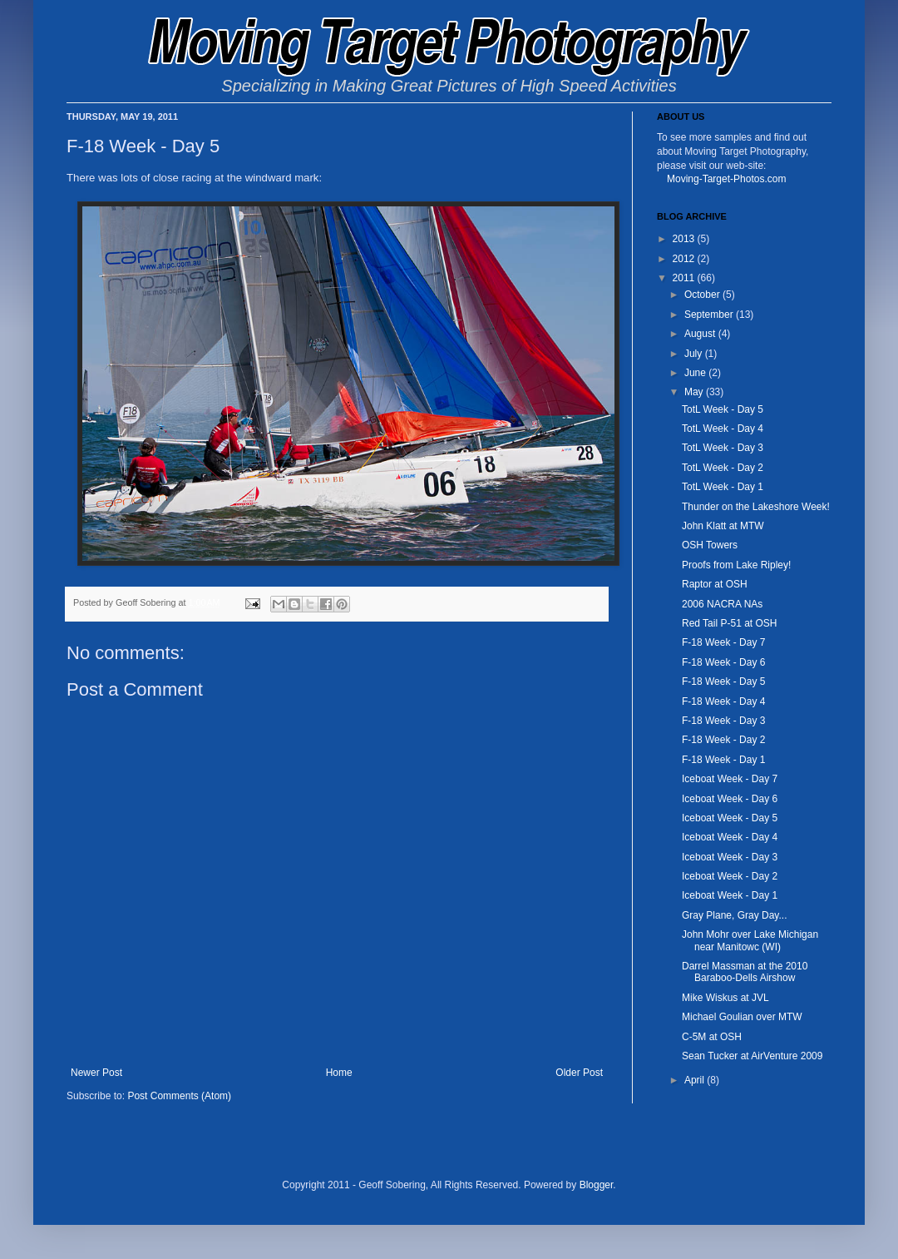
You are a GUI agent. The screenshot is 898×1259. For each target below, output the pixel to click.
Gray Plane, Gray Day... (734, 915)
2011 (685, 278)
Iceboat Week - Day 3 (729, 857)
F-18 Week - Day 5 (723, 681)
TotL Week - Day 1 (722, 487)
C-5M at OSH (712, 1037)
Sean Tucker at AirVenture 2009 (752, 1056)
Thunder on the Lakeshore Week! (756, 507)
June (696, 373)
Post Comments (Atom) (179, 1096)
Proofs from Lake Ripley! (736, 565)
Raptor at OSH (715, 584)
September (710, 314)
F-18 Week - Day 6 (723, 662)
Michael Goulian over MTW (742, 1017)
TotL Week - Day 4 (722, 428)
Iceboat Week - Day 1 (729, 895)
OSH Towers (710, 545)
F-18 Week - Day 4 (723, 701)
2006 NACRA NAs (722, 604)
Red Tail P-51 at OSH (729, 623)
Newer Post (96, 1072)
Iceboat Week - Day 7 (729, 779)
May (695, 392)
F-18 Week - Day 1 (723, 760)
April (695, 1080)
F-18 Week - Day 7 (723, 642)
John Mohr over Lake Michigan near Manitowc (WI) (750, 940)
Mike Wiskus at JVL (725, 998)
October (703, 294)
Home (339, 1072)
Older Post (579, 1072)
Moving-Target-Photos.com (726, 179)
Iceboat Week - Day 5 (729, 818)
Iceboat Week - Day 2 (729, 876)
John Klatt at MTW (723, 526)
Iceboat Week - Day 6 (729, 799)
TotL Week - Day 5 (722, 409)
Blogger (597, 1185)
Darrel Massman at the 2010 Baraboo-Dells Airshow (744, 972)
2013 (685, 239)
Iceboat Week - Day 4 (729, 837)
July (694, 353)
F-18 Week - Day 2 (723, 740)
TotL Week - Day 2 (722, 467)
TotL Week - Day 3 (722, 448)
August (701, 334)
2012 (685, 259)
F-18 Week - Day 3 (723, 720)
